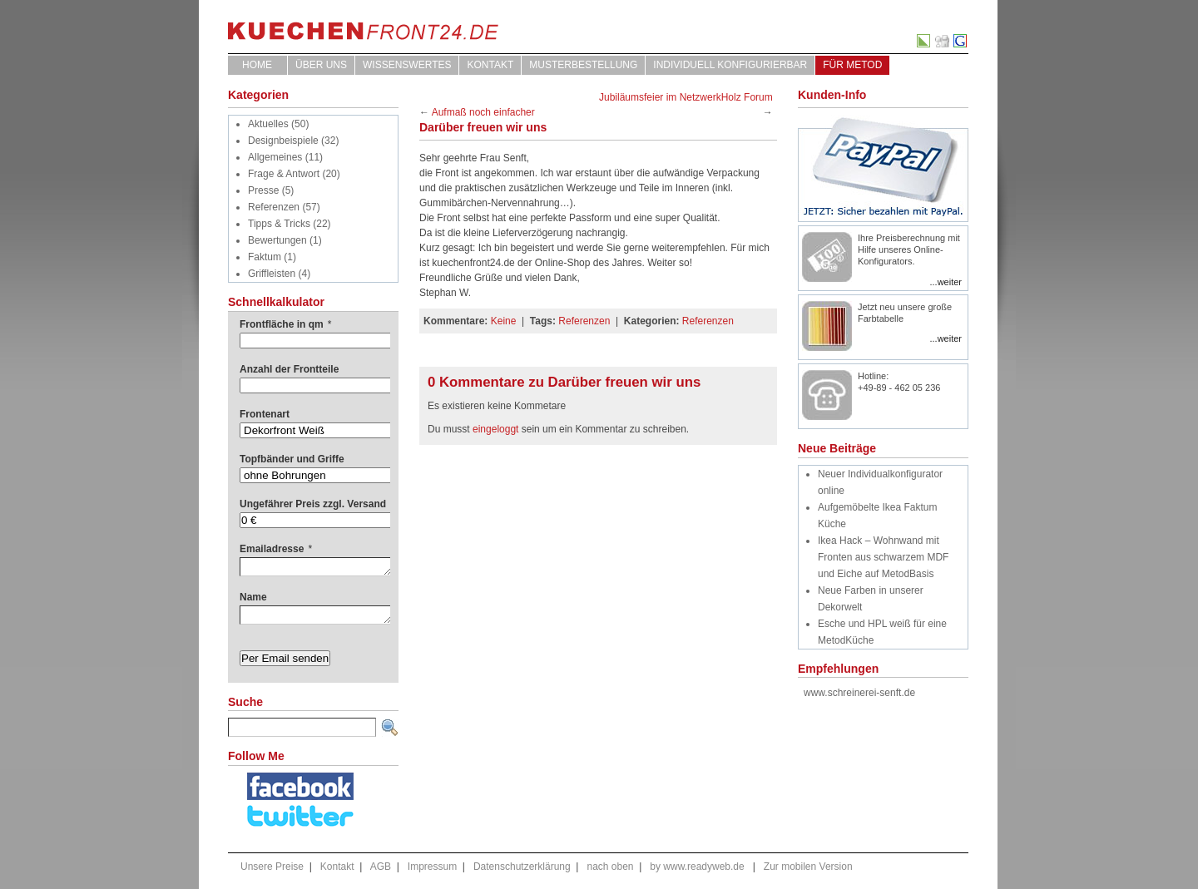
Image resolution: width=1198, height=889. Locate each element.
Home (257, 65)
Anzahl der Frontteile (289, 369)
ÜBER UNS (321, 65)
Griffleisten (271, 273)
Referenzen (274, 207)
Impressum (432, 866)
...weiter (945, 282)
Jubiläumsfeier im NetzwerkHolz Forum (686, 97)
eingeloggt (495, 429)
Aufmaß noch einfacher (483, 112)
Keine (504, 321)
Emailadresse (276, 549)
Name (253, 597)
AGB (380, 866)
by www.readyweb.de (697, 866)
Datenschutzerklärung (522, 866)
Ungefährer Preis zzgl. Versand (313, 504)
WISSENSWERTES (407, 65)
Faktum (264, 257)
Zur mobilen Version (808, 866)
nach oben (610, 866)
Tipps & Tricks (279, 224)
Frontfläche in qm (285, 324)
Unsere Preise (272, 866)
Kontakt (490, 65)
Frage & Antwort (283, 174)
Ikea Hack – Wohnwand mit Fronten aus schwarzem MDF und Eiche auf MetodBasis (883, 557)
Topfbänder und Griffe (292, 459)
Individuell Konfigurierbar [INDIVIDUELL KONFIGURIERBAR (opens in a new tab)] (730, 65)
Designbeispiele (283, 140)
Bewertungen (277, 240)
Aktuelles (268, 124)
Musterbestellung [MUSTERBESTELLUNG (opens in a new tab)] (583, 65)
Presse (263, 190)
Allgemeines (275, 157)
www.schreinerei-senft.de (859, 693)
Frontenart (265, 414)
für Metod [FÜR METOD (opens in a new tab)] (852, 65)
